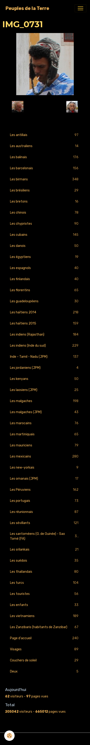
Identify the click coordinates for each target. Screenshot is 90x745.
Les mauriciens (45, 445)
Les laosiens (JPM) (45, 390)
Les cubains (45, 234)
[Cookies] (9, 735)
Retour (45, 107)
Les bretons (45, 201)
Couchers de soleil (45, 660)
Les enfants (45, 605)
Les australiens (45, 146)
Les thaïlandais (45, 571)
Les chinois (45, 212)
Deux (45, 671)
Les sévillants (45, 523)
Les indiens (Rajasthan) (45, 334)
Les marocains (45, 423)
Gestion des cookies (45, 739)
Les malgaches (45, 401)
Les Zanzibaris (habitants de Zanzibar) (45, 627)
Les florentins (45, 290)
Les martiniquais (45, 434)
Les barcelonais (45, 168)
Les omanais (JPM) (45, 478)
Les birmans (45, 179)
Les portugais (45, 500)
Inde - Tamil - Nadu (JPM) (45, 356)
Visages (45, 649)
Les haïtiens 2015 (45, 323)
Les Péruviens (45, 489)
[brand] (27, 8)
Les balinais (45, 157)
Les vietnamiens (45, 616)
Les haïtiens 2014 (45, 312)
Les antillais (45, 135)
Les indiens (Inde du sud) (45, 345)
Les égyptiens (45, 257)
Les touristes (45, 594)
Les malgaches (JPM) (45, 412)
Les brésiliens (45, 190)
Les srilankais (45, 549)
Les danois (45, 245)
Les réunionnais (45, 512)
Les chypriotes (45, 223)
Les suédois (45, 560)
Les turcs (45, 582)
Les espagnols (45, 268)
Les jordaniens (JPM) (45, 367)
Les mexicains (45, 456)
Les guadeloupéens (45, 301)
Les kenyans (45, 379)
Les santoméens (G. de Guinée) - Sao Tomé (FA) (45, 536)
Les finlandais (45, 279)
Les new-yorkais (45, 467)
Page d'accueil (45, 638)
